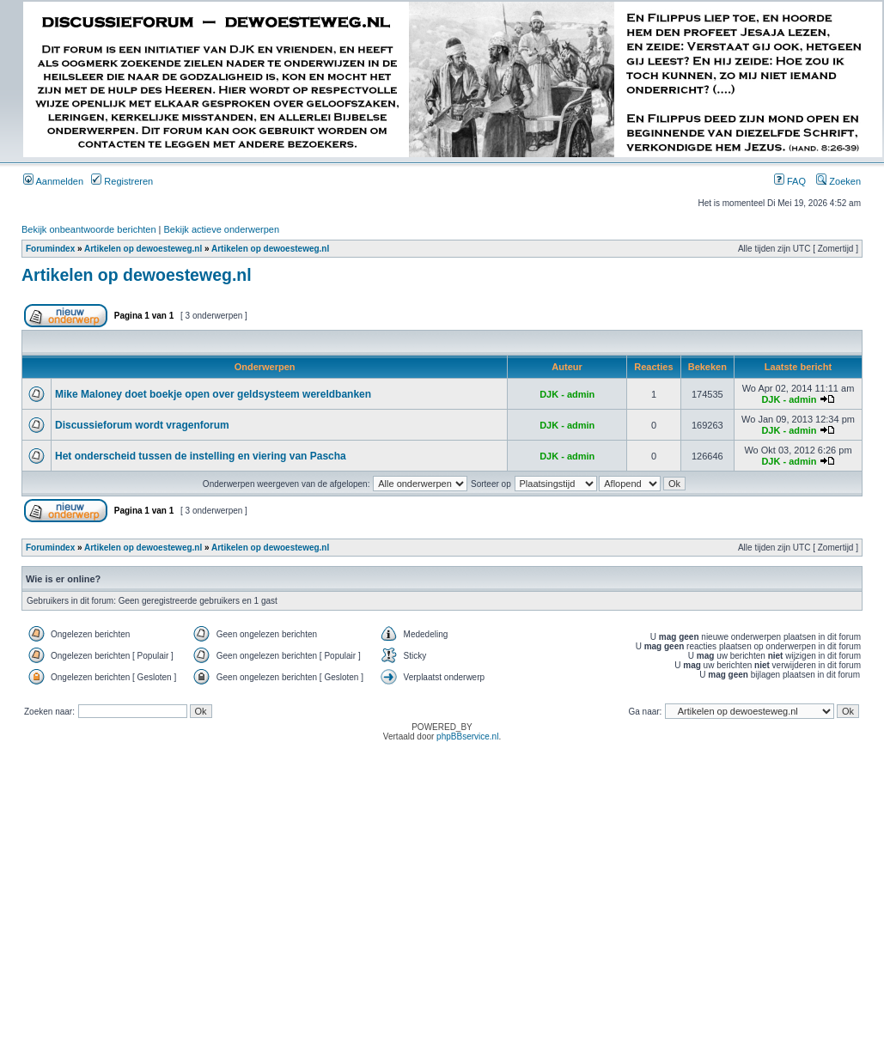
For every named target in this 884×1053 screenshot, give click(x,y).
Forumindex (50, 248)
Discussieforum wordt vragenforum (142, 425)
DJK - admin (567, 394)
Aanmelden (53, 181)
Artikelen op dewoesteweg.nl (143, 248)
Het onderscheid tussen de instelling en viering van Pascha (200, 456)
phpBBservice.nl (467, 736)
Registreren (122, 181)
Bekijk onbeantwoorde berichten (88, 229)
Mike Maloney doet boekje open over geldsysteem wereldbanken (213, 394)
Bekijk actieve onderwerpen (222, 229)
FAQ (790, 181)
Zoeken (838, 181)
